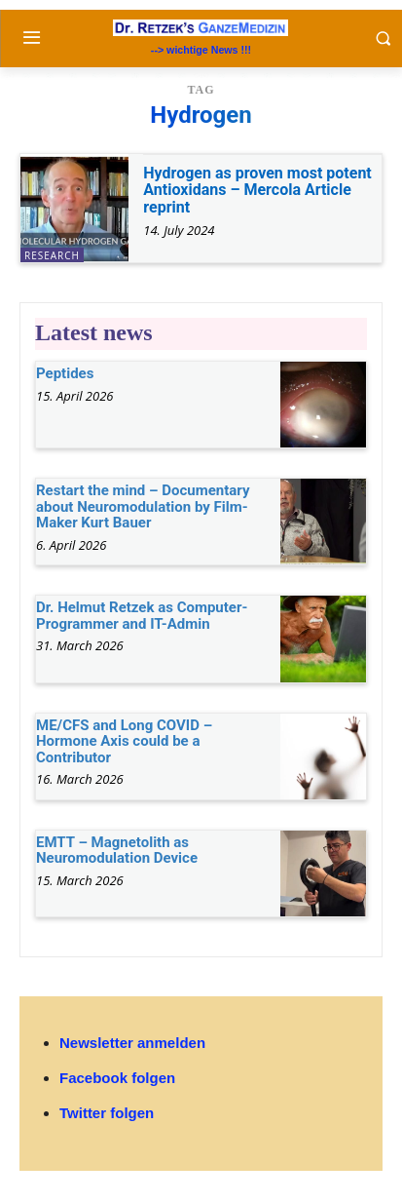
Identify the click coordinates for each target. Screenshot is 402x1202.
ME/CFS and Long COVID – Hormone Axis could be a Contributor (124, 741)
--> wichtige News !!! (201, 50)
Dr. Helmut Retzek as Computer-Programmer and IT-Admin (141, 616)
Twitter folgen (106, 1113)
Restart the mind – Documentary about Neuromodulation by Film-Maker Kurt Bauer (142, 506)
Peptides (64, 373)
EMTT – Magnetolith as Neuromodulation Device (117, 851)
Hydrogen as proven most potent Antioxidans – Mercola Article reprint (257, 190)
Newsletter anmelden (132, 1042)
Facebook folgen (117, 1077)
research (52, 255)
